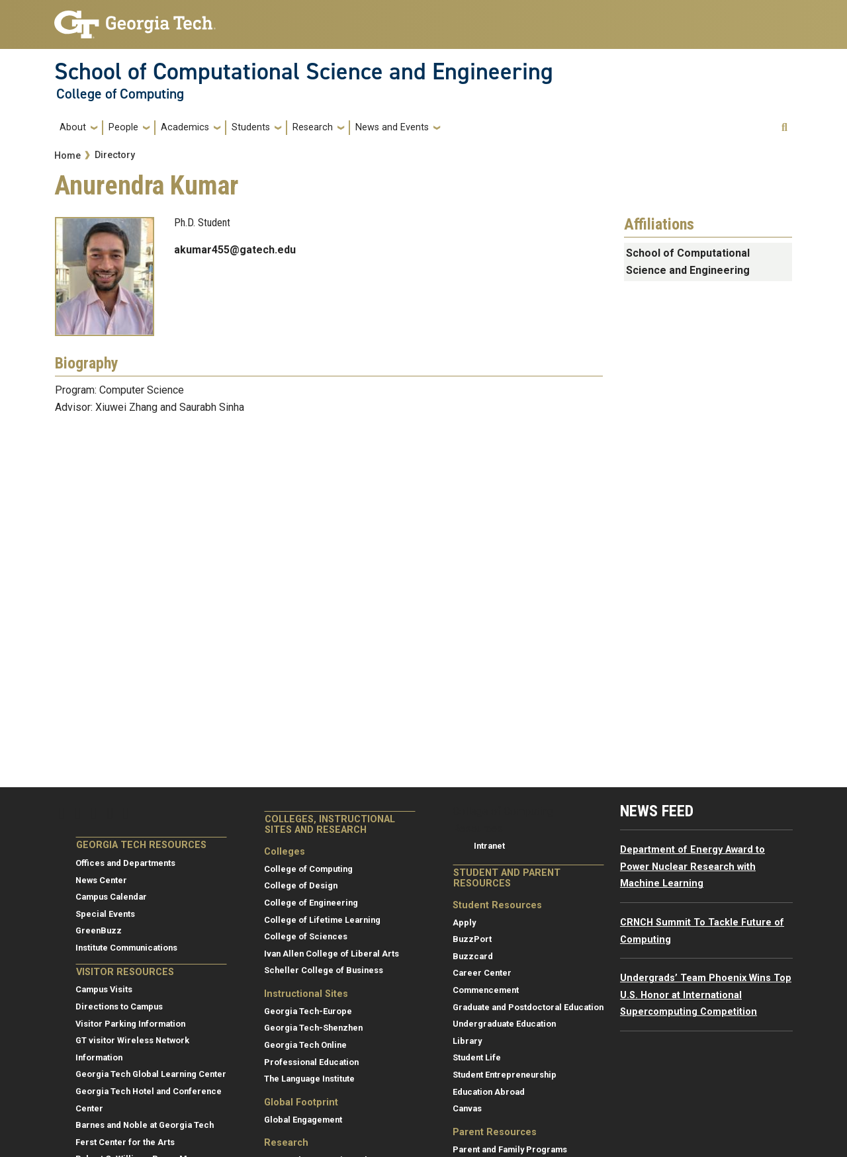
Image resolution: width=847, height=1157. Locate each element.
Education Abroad (489, 1092)
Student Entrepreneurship (505, 1075)
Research (312, 127)
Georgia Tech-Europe (308, 1011)
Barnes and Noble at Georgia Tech (144, 1125)
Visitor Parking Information (130, 1024)
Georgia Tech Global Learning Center (150, 1074)
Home (67, 155)
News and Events (392, 127)
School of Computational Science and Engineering (303, 71)
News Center (101, 880)
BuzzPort (472, 939)
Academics (185, 127)
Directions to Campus (119, 1006)
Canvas (467, 1108)
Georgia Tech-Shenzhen (313, 1028)
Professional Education (311, 1062)
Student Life (477, 1057)
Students (251, 127)
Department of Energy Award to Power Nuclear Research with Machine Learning (692, 866)
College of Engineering (311, 903)
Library (467, 1041)
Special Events (105, 914)
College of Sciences (305, 936)
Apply (464, 922)
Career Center (482, 973)
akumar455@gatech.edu (235, 249)
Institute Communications (126, 948)
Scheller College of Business (323, 970)
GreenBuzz (98, 930)
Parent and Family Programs (510, 1149)
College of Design (300, 885)
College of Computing (120, 94)
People (123, 127)
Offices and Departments (125, 863)
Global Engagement (303, 1120)
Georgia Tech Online (305, 1045)
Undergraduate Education (504, 1024)
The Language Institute (309, 1079)
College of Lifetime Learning (322, 920)
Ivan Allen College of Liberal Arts (331, 954)
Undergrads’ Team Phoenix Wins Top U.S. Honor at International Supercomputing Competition (705, 994)
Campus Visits (103, 989)
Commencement (486, 990)
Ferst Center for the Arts (125, 1142)
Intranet (489, 846)
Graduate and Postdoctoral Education (528, 1007)
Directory (115, 155)
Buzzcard (473, 956)
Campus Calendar (111, 897)
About (73, 127)
